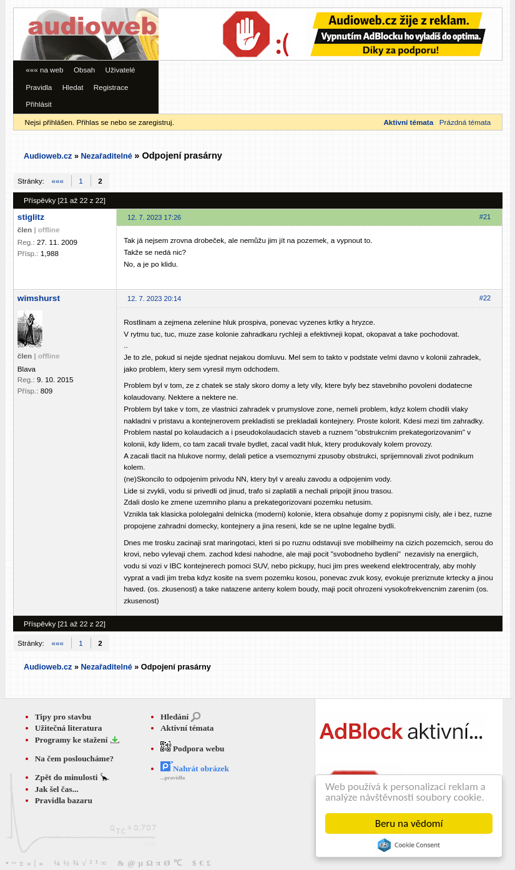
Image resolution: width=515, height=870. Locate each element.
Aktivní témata (187, 728)
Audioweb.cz (48, 156)
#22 (485, 298)
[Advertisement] (197, 45)
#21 (485, 216)
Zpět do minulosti (67, 777)
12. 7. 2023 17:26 (154, 217)
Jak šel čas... (57, 789)
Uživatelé (120, 70)
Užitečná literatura (68, 728)
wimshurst (38, 298)
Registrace (111, 87)
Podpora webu (192, 748)
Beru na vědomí (409, 823)
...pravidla (172, 777)
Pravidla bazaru (63, 800)
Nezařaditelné (106, 156)
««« (58, 181)
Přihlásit (39, 104)
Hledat (73, 87)
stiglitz (30, 217)
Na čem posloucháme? (74, 758)
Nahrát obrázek (194, 768)
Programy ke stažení (72, 739)
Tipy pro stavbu (63, 716)
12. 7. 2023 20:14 (154, 298)
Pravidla (39, 87)
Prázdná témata (465, 122)
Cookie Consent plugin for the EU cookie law (409, 845)
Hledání (174, 716)
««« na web (44, 70)
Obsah (84, 70)
